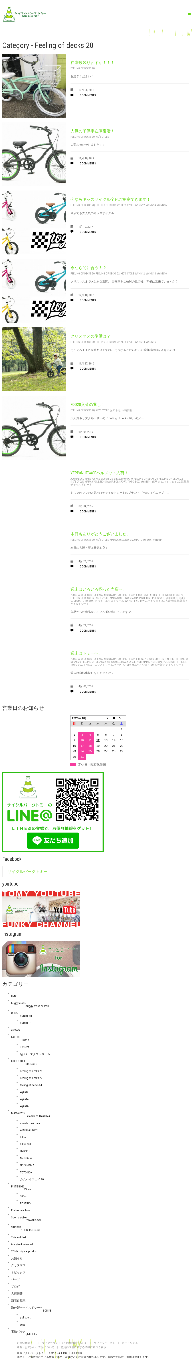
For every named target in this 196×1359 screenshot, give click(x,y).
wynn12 (140, 205)
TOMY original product (24, 1251)
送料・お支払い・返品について (35, 1347)
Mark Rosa (26, 1158)
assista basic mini (30, 1123)
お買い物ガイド (26, 1343)
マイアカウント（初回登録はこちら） (64, 1343)
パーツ (15, 1279)
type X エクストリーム (109, 600)
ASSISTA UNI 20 (104, 478)
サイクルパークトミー (28, 871)
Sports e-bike (18, 1217)
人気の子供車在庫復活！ (93, 131)
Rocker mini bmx (20, 1210)
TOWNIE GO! (33, 1220)
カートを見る (130, 1343)
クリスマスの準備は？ (91, 336)
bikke (117, 478)
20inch (27, 1189)
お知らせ (115, 410)
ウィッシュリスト (104, 1343)
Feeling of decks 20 (83, 68)
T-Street (24, 1047)
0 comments (83, 95)
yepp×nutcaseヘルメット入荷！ (99, 473)
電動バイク (18, 1331)
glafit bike (31, 1334)
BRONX (133, 595)
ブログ (15, 1286)
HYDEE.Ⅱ (25, 1151)
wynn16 (162, 205)
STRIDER (170, 598)
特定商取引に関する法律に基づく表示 (83, 1347)
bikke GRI (25, 1144)
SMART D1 (26, 1023)
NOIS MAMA (106, 481)
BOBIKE (47, 1310)
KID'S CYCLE (102, 136)
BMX (13, 996)
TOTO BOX (133, 481)
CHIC (14, 1013)
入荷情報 (127, 410)
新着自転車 (18, 1300)
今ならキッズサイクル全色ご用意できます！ (111, 199)
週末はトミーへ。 (87, 653)
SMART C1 (26, 1016)
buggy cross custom (37, 1006)
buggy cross (146, 659)
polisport (120, 481)
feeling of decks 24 (31, 1085)
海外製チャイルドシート (169, 664)
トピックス (18, 1272)
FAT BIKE (153, 595)
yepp (154, 481)
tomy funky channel (22, 1244)
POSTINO (25, 1203)
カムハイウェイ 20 (169, 481)
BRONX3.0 (127, 478)
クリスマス (18, 1265)
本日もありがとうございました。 (101, 534)
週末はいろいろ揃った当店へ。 (99, 589)
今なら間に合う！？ (89, 267)
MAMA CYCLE (92, 481)
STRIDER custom (30, 1230)
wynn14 (151, 205)
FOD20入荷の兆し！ (88, 404)
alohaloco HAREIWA (83, 478)
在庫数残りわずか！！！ (93, 62)
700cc (74, 595)
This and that (18, 1237)
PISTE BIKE (145, 598)
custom (143, 595)
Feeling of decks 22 (108, 205)
